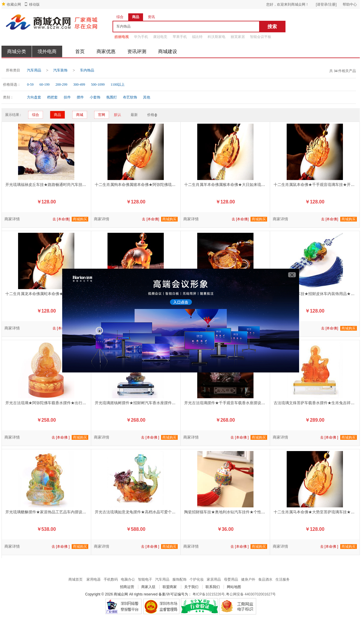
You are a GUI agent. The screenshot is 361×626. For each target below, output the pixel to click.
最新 (134, 115)
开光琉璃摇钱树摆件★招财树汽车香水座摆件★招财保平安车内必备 (152, 403)
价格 (150, 115)
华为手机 (141, 37)
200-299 (61, 84)
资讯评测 (136, 51)
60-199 (44, 84)
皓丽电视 (122, 37)
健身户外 (248, 579)
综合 (35, 115)
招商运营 (127, 587)
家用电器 (93, 579)
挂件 (67, 97)
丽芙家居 (238, 37)
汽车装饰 (60, 70)
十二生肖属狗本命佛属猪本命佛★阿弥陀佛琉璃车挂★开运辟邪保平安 (154, 184)
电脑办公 (128, 579)
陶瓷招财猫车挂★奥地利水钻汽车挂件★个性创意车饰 (230, 512)
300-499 (79, 84)
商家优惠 (106, 51)
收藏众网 (14, 4)
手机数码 (111, 579)
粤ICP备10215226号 (208, 594)
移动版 (34, 4)
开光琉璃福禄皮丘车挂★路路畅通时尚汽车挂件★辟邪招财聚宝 (59, 184)
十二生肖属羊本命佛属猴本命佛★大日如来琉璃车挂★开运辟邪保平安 (244, 184)
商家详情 (12, 219)
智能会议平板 (260, 37)
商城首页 (75, 579)
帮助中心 (350, 4)
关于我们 (191, 587)
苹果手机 (180, 37)
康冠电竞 (160, 37)
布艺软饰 (130, 97)
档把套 (52, 97)
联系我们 (213, 587)
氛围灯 (111, 97)
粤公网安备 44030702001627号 (251, 594)
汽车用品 (34, 70)
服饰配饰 (179, 579)
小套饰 (95, 97)
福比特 (197, 37)
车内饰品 (87, 70)
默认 (117, 115)
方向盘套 (34, 97)
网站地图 (234, 587)
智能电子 (145, 579)
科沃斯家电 (216, 37)
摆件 (80, 97)
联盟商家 (170, 587)
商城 (79, 115)
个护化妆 (197, 579)
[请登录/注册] (326, 4)
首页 (80, 51)
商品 (57, 115)
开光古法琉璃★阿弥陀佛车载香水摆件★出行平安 (47, 403)
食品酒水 (265, 579)
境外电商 (47, 51)
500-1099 (98, 84)
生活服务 (282, 579)
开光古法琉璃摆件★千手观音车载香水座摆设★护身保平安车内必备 (242, 403)
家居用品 (214, 579)
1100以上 (117, 84)
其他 (146, 97)
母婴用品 (231, 579)
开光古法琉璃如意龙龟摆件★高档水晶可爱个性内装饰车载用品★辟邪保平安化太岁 (166, 512)
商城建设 (167, 51)
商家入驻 (148, 587)
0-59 (30, 84)
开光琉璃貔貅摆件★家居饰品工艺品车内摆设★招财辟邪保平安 (59, 512)
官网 (101, 115)
